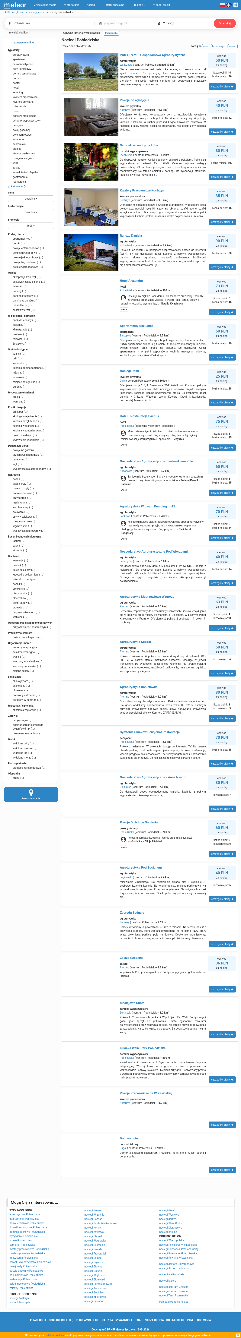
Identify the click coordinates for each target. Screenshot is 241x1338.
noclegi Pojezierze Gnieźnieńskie (178, 1253)
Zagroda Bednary (132, 912)
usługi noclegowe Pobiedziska (27, 1283)
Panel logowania (199, 1320)
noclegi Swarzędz (19, 1302)
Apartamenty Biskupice (136, 326)
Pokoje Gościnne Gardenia (139, 822)
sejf (15, 464)
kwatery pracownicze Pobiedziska (29, 1249)
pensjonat (16, 125)
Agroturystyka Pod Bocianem (141, 867)
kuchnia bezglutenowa (25, 421)
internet (17, 286)
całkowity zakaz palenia (26, 282)
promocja (13, 219)
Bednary (124, 922)
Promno (124, 606)
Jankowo (125, 516)
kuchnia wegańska (23, 426)
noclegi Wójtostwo (95, 1275)
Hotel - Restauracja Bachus (139, 416)
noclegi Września (94, 1214)
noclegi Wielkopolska (171, 1240)
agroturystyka (18, 55)
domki (16, 243)
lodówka (17, 377)
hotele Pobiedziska (20, 1240)
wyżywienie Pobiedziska (23, 1236)
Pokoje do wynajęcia (134, 100)
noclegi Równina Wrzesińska (176, 1257)
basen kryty (19, 484)
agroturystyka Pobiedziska (24, 1214)
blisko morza (20, 690)
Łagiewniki (126, 877)
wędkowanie (20, 526)
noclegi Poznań (93, 1218)
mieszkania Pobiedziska (23, 1257)
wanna (16, 401)
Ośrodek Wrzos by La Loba (139, 145)
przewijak (18, 607)
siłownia (17, 550)
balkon (16, 325)
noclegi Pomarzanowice (98, 1283)
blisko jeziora (20, 681)
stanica (14, 149)
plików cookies (55, 1335)
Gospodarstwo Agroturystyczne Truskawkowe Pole (156, 461)
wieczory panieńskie (24, 666)
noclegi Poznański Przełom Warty (178, 1249)
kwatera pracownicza (23, 97)
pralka (16, 397)
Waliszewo (126, 64)
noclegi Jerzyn (167, 1218)
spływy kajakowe (22, 517)
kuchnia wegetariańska (26, 430)
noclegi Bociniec (94, 1292)
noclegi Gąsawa (93, 1262)
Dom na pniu (129, 1138)
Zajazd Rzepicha (131, 958)
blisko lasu (19, 686)
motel (14, 111)
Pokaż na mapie (31, 794)
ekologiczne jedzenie (25, 416)
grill (15, 358)
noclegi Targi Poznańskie (173, 1295)
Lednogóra (126, 561)
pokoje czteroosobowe (26, 248)
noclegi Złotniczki (94, 1279)
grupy (16, 778)
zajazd (14, 167)
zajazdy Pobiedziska (21, 1287)
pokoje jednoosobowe (25, 257)
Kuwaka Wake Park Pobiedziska (142, 1048)
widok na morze (22, 757)
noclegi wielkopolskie (171, 1274)
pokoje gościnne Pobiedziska (26, 1270)
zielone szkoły (21, 671)
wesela (17, 657)
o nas (138, 1320)
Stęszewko (126, 154)
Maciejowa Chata (132, 1003)
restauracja (17, 182)
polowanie (18, 512)
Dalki (123, 380)
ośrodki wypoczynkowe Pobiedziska (30, 1262)
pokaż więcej (17, 186)
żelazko (17, 344)
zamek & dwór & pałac (23, 172)
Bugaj (123, 1148)
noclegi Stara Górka (170, 1223)
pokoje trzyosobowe (24, 262)
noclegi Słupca (92, 1257)
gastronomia (18, 177)
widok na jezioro (22, 748)
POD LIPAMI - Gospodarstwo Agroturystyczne (152, 55)
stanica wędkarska (21, 153)
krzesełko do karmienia (26, 574)
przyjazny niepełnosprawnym (29, 627)
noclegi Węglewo (169, 1214)
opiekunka (18, 589)
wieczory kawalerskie (25, 661)
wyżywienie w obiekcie (26, 440)
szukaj (225, 23)
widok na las (20, 753)
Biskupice (125, 335)
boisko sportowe (22, 493)
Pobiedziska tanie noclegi (174, 1301)
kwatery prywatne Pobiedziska (27, 1253)
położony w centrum (24, 700)
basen (16, 479)
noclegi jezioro (167, 1280)
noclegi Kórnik (92, 1227)
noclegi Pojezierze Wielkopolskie (178, 1244)
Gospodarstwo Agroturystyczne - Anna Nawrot (153, 777)
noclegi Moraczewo (170, 1227)
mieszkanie (17, 106)
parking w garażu (22, 300)
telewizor (18, 339)
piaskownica (20, 593)
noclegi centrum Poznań (173, 1291)
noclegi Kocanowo (95, 1288)
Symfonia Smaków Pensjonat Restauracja (150, 732)
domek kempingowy (22, 73)
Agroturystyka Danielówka (138, 687)
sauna (16, 546)
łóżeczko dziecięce (24, 579)
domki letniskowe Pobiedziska (27, 1231)
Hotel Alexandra (131, 280)
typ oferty (14, 50)
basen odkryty (21, 488)
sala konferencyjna (23, 652)
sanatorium (17, 139)
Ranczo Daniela (131, 235)
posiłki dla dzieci (22, 435)
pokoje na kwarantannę (26, 733)
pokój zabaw (20, 603)
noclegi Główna (93, 1266)
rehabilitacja (20, 305)
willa (13, 163)
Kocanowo (126, 470)
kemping (15, 92)
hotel (13, 88)
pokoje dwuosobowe (25, 253)
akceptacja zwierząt (24, 277)
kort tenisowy (20, 507)
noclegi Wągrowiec (95, 1240)
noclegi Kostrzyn (19, 1298)
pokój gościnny (19, 130)
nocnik (16, 584)
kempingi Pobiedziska (22, 1244)
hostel (14, 83)
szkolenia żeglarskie (24, 710)
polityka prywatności (116, 1320)
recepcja (17, 459)
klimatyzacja (20, 329)
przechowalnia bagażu (26, 455)
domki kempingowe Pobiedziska (28, 1227)
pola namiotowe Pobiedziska (26, 1274)
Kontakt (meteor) (61, 1320)
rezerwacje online (21, 43)
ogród (16, 387)
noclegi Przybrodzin (95, 1253)
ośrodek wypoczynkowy (24, 120)
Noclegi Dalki (129, 371)
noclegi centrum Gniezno (173, 1286)
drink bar (18, 412)
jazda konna (19, 502)
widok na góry (21, 743)
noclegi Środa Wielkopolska (100, 1223)
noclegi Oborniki (93, 1236)
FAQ (95, 1320)
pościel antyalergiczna (25, 637)
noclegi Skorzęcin (94, 1244)
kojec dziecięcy (21, 570)
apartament (17, 59)
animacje (18, 560)
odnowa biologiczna (22, 116)
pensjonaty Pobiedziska (23, 1266)
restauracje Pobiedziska (23, 1279)
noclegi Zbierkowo (95, 1296)
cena (11, 192)
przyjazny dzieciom (24, 612)
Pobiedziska (127, 245)
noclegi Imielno (168, 1231)
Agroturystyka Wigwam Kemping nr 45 (147, 506)
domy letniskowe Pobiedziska (26, 1223)
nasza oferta (154, 1320)
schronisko (17, 144)
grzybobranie (20, 498)
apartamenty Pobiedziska (24, 1218)
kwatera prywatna (21, 102)
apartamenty (20, 239)
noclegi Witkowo (94, 1231)
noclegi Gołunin (93, 1270)
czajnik (17, 354)
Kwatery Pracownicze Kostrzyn (142, 190)
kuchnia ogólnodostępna (27, 368)
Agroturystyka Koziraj (135, 642)
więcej (124, 309)
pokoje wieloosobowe (25, 267)
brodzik (17, 565)
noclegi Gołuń (167, 1210)
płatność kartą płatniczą (27, 768)
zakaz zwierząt (21, 310)
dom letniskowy (19, 69)
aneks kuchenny (22, 320)
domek (14, 78)
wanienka (18, 617)
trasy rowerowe (21, 521)
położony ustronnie (24, 695)
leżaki (16, 372)
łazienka (17, 334)
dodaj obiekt (175, 1320)
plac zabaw (19, 598)
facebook (38, 1320)
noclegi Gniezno (93, 1210)
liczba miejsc (16, 206)
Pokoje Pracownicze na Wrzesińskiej (146, 1093)
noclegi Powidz (93, 1249)
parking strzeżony (23, 296)
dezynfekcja (19, 720)
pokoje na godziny (23, 450)
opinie (232, 46)
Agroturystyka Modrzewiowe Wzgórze (147, 596)
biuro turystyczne (20, 64)
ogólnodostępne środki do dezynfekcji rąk (25, 726)
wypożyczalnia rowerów (26, 531)
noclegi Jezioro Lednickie (174, 1268)
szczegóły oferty (222, 86)
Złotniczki (125, 1012)
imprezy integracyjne (24, 647)
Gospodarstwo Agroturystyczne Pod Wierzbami (154, 551)
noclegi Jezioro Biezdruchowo (176, 1263)
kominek (17, 363)
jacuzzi (17, 541)
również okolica (16, 33)
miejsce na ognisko (24, 382)
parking (17, 291)
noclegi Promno (93, 1301)
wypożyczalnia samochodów (29, 469)
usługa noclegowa (21, 158)
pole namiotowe (20, 135)
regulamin (83, 1320)
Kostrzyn (125, 109)
